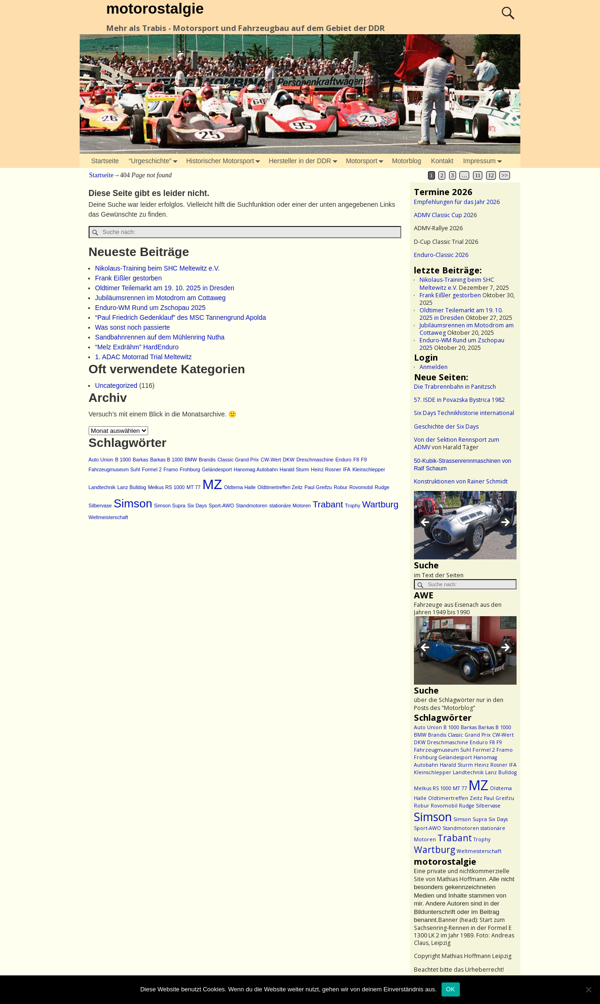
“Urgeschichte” (155, 161)
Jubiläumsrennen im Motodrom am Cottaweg (160, 298)
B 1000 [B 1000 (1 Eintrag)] (123, 459)
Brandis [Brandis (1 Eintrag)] (207, 459)
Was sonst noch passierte (132, 327)
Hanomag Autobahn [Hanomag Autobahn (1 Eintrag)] (256, 469)
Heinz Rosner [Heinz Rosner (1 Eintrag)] (326, 469)
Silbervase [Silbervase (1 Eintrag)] (100, 505)
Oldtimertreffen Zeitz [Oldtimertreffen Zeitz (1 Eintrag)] (279, 487)
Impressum (484, 161)
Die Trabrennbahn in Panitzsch (455, 387)
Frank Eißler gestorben (128, 278)
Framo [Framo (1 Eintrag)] (171, 469)
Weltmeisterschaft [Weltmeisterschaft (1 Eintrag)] (108, 517)
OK (450, 989)
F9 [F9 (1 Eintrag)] (364, 459)
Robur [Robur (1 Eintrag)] (340, 487)
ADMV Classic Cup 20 (442, 215)
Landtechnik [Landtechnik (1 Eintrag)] (102, 487)
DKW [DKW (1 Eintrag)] (288, 459)
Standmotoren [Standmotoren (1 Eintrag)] (251, 505)
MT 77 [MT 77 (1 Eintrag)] (194, 487)
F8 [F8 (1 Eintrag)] (356, 459)
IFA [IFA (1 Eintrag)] (347, 469)
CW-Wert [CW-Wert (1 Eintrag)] (271, 459)
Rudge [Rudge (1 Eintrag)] (382, 487)
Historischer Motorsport (225, 161)
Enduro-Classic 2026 (441, 255)
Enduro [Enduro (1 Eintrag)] (343, 459)
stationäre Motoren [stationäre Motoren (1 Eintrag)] (290, 505)
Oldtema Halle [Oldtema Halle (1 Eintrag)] (240, 487)
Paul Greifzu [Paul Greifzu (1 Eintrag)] (318, 487)
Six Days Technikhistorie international (464, 413)
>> (505, 175)
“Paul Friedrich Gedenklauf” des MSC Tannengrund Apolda (180, 317)
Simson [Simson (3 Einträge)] (132, 503)
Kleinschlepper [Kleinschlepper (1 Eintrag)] (368, 469)
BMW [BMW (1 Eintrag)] (191, 459)
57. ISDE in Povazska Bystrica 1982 (459, 400)
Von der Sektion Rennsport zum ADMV (456, 443)
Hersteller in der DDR (305, 161)
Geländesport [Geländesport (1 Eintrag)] (217, 469)
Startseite (105, 161)
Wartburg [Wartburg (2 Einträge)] (380, 504)
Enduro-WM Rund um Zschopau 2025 (150, 307)
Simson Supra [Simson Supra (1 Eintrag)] (170, 505)
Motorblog (406, 161)
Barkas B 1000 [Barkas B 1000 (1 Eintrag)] (166, 459)
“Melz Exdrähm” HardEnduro (137, 347)
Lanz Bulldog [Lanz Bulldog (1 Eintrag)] (131, 487)
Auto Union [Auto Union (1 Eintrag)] (101, 459)
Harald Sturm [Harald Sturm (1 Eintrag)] (294, 469)
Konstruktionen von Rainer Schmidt (461, 481)
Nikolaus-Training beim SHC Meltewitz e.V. (157, 268)
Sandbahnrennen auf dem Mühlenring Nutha (160, 337)
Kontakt (442, 161)
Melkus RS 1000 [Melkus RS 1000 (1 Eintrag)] (166, 487)
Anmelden (434, 367)
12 (491, 175)
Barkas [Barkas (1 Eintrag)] (140, 459)
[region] (465, 525)
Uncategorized (116, 385)
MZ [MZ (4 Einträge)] (212, 484)
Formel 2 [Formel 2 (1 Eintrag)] (152, 469)
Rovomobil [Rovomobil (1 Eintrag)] (361, 487)
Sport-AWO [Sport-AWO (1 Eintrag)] (221, 505)
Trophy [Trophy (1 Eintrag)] (352, 505)
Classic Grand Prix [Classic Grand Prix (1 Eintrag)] (238, 459)
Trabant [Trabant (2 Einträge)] (328, 504)
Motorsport (366, 161)
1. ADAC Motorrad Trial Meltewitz (143, 357)
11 (477, 175)
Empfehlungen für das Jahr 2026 (457, 202)
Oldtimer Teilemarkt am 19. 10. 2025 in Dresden (164, 288)
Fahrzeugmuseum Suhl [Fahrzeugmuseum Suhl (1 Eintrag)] (114, 469)
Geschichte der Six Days (446, 426)
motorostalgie (154, 8)
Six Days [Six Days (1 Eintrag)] (197, 505)
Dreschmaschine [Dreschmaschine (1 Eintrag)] (314, 459)
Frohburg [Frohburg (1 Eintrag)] (190, 469)
